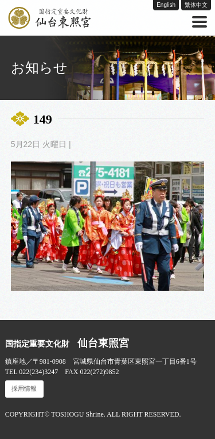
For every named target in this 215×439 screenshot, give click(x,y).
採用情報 (24, 389)
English (166, 5)
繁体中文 (196, 5)
